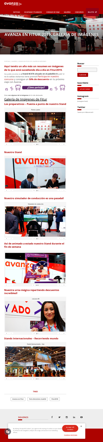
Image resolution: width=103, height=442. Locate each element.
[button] (8, 431)
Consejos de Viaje (53, 12)
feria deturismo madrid (37, 399)
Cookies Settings (70, 435)
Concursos (79, 12)
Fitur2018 (55, 399)
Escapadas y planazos (33, 12)
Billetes (92, 12)
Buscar (82, 75)
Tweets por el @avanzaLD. (85, 112)
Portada (7, 61)
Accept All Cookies (70, 428)
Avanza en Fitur (18, 399)
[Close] (81, 426)
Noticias (16, 12)
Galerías (67, 12)
